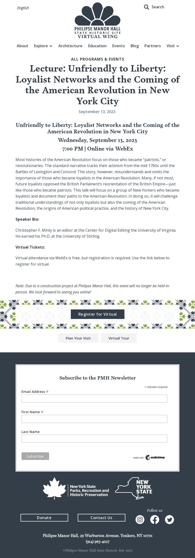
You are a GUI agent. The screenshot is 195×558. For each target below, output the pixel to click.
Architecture (70, 45)
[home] (97, 20)
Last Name (30, 432)
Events (118, 45)
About (22, 45)
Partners (152, 45)
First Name (32, 411)
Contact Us (101, 517)
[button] (23, 8)
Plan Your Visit (78, 338)
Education (97, 45)
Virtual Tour (118, 338)
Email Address (35, 391)
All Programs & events (97, 59)
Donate (44, 517)
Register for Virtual (97, 315)
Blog (135, 45)
